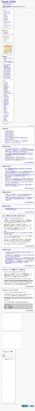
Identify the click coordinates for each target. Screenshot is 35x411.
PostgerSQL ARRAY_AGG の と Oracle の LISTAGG (7, 67)
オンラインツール (7, 13)
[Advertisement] (12, 323)
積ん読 (26, 162)
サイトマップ (6, 26)
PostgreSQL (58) (7, 86)
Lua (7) (5, 106)
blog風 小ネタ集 (7, 11)
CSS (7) (5, 105)
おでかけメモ (6, 20)
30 (6, 53)
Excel (27, 245)
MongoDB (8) (6, 104)
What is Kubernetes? (10, 157)
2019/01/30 (30, 188)
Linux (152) (6, 84)
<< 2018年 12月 (5, 123)
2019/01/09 (30, 245)
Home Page (6, 6)
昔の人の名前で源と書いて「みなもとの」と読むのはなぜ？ (19, 184)
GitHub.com (6, 33)
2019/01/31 (30, 162)
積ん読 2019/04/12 (7, 74)
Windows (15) (6, 96)
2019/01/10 (30, 211)
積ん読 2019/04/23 (7, 71)
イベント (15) (6, 97)
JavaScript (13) (6, 100)
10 (7, 49)
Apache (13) (6, 99)
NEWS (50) (6, 88)
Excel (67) (5, 85)
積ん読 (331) (6, 82)
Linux (27, 286)
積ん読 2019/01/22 (9, 134)
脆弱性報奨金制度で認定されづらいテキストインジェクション (19, 208)
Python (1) (5, 120)
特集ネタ (5, 14)
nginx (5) (5, 110)
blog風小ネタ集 (15, 6)
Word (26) (5, 94)
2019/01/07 (30, 311)
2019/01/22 (30, 202)
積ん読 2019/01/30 (9, 132)
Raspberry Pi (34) (7, 92)
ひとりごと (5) (6, 113)
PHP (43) (5, 89)
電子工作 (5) (6, 116)
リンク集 (5, 23)
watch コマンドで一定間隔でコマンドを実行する (16, 140)
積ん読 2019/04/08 (7, 77)
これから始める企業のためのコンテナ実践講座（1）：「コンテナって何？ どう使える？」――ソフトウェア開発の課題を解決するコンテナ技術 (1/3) (19, 150)
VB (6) (5, 109)
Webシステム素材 (7, 22)
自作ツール (6, 17)
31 (7, 53)
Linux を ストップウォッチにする (12, 142)
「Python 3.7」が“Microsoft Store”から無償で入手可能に (18, 251)
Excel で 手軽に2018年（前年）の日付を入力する (16, 137)
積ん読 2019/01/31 (9, 131)
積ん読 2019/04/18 (7, 73)
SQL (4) (5, 117)
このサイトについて (7, 25)
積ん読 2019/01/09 (9, 139)
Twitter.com (6, 31)
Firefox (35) (6, 90)
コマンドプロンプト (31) (8, 93)
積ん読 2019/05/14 (7, 64)
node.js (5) (6, 112)
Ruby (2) (5, 119)
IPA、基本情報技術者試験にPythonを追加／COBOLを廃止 (18, 168)
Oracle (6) (5, 108)
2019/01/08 (30, 286)
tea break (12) (6, 102)
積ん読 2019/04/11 (7, 76)
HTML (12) (6, 101)
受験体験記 (6, 19)
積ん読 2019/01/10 (9, 136)
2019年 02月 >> (31, 125)
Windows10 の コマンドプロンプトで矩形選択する (8, 62)
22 (5, 51)
